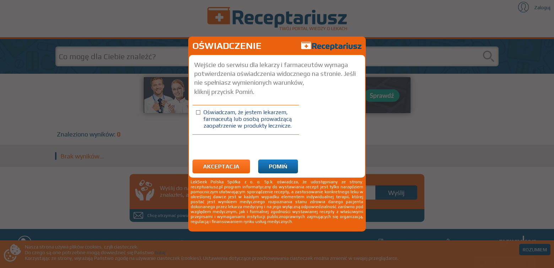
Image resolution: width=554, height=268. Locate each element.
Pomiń (278, 166)
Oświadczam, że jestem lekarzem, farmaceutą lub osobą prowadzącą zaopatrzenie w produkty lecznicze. (247, 119)
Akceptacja (221, 166)
